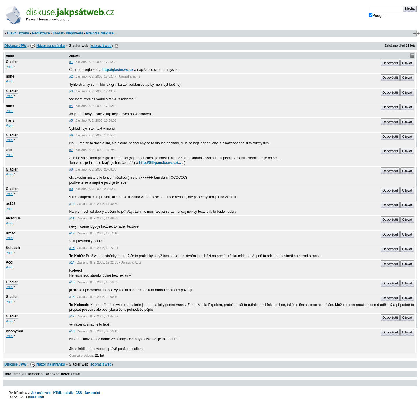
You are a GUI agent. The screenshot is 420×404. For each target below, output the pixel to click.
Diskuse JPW (15, 46)
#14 (72, 262)
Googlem (378, 15)
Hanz (10, 120)
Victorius (13, 218)
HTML (57, 392)
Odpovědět (390, 63)
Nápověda (74, 33)
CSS (79, 392)
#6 (71, 135)
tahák (68, 392)
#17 (72, 316)
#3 (71, 91)
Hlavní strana (18, 33)
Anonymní (14, 331)
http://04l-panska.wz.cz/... (160, 163)
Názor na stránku (50, 46)
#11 (72, 218)
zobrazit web (101, 46)
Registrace (41, 33)
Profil (9, 66)
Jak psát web (40, 392)
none (10, 76)
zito (9, 150)
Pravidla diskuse (100, 33)
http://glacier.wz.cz (117, 70)
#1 (71, 62)
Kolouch (13, 248)
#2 (71, 76)
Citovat (407, 63)
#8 (71, 169)
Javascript (92, 392)
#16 (72, 296)
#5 (71, 120)
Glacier (12, 62)
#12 (72, 233)
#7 (71, 150)
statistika (36, 396)
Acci (9, 262)
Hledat (58, 33)
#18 (72, 331)
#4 (71, 106)
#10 (72, 203)
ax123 (10, 204)
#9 (71, 189)
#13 (72, 248)
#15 (72, 282)
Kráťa (10, 233)
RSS (116, 46)
